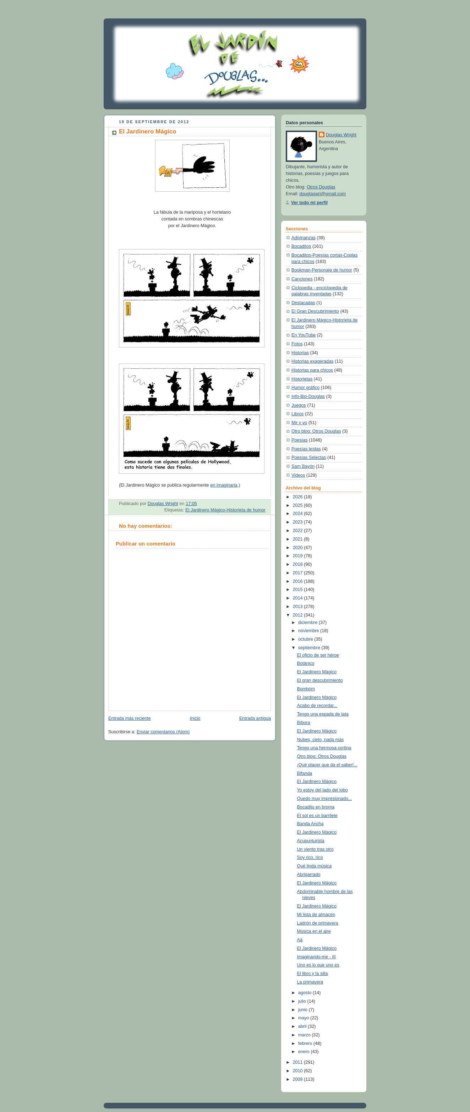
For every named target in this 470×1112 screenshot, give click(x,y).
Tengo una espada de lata (323, 714)
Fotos (297, 343)
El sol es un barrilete (317, 815)
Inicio (195, 718)
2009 (298, 1079)
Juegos (298, 405)
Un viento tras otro (315, 849)
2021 (298, 539)
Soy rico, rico (310, 857)
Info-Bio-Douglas (308, 396)
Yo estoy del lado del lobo (322, 790)
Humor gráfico (305, 387)
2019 (298, 555)
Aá (299, 939)
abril (303, 1026)
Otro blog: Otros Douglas (316, 431)
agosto (305, 992)
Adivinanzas (303, 237)
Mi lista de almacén (316, 914)
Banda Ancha (310, 823)
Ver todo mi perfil (309, 202)
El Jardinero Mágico (317, 671)
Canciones (302, 278)
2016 (298, 581)
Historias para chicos (312, 370)
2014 (298, 598)
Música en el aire (314, 931)
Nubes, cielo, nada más (320, 739)
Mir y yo (299, 422)
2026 (298, 496)
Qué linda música (314, 866)
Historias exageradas (312, 361)
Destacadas (303, 302)
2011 (298, 1062)
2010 (298, 1070)
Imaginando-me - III (316, 956)
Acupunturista (310, 840)
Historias (300, 352)
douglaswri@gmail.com (323, 193)
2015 (298, 589)
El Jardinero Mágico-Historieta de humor (225, 510)
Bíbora (303, 722)
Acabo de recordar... (317, 705)
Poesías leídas (306, 449)
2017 (298, 572)
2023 (298, 522)
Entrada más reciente (129, 718)
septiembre (310, 647)
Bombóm (306, 688)
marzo (305, 1034)
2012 (298, 615)
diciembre (308, 622)
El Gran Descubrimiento (315, 311)
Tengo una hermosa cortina (324, 747)
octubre (306, 639)
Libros (297, 413)
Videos (298, 475)
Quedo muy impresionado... (324, 798)
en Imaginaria (223, 485)
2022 (298, 530)
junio (303, 1009)
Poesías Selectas (308, 457)
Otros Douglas (321, 187)
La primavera (310, 982)
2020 (298, 547)
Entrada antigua (255, 718)
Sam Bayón (303, 466)
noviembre (309, 630)
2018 (298, 564)
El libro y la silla (312, 973)
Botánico (306, 663)
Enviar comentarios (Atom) (163, 731)
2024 (298, 513)
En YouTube (303, 335)
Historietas (302, 379)
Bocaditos (301, 246)
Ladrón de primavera (317, 923)
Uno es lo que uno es (318, 965)
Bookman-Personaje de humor (321, 270)
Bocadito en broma (316, 807)
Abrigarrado (309, 874)
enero (304, 1051)
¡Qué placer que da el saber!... (327, 764)
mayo (304, 1017)
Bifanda (304, 773)
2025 (298, 505)
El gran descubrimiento (320, 680)
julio (302, 1001)
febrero (305, 1043)
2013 (298, 606)
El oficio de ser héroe (318, 655)
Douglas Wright (341, 134)
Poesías (299, 440)
